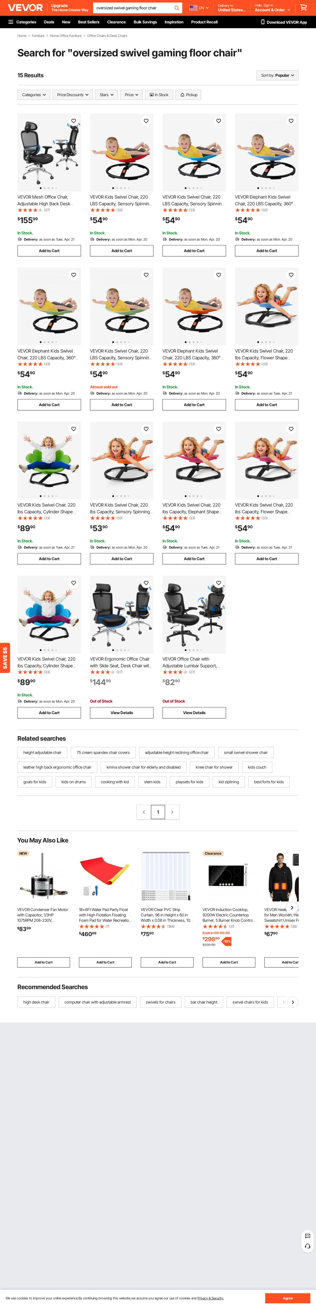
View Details (122, 712)
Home (21, 36)
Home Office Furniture (66, 36)
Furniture (38, 36)
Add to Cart (49, 250)
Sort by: (267, 75)
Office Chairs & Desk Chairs (107, 36)
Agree (288, 1298)
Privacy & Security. (211, 1298)
